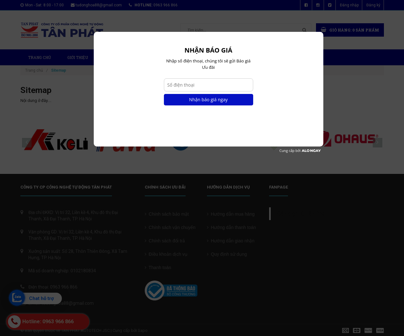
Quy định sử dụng (227, 254)
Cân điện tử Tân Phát (302, 214)
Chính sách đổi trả (165, 240)
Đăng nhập (349, 5)
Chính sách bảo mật (167, 214)
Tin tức (196, 57)
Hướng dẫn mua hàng (231, 214)
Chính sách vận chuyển (170, 227)
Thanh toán (158, 267)
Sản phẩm (117, 57)
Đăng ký (373, 5)
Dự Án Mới (159, 57)
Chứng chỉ (231, 57)
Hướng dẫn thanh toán (231, 227)
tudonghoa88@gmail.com (99, 5)
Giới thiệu (77, 57)
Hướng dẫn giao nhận (231, 240)
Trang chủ (39, 57)
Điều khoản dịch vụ (166, 254)
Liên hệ (266, 57)
